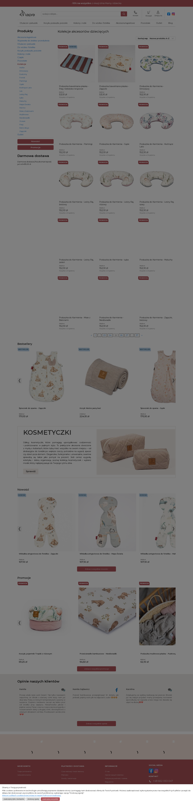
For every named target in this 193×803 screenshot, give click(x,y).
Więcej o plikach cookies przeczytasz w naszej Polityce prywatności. (31, 795)
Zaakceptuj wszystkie (50, 799)
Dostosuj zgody (33, 799)
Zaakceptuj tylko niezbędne (14, 799)
